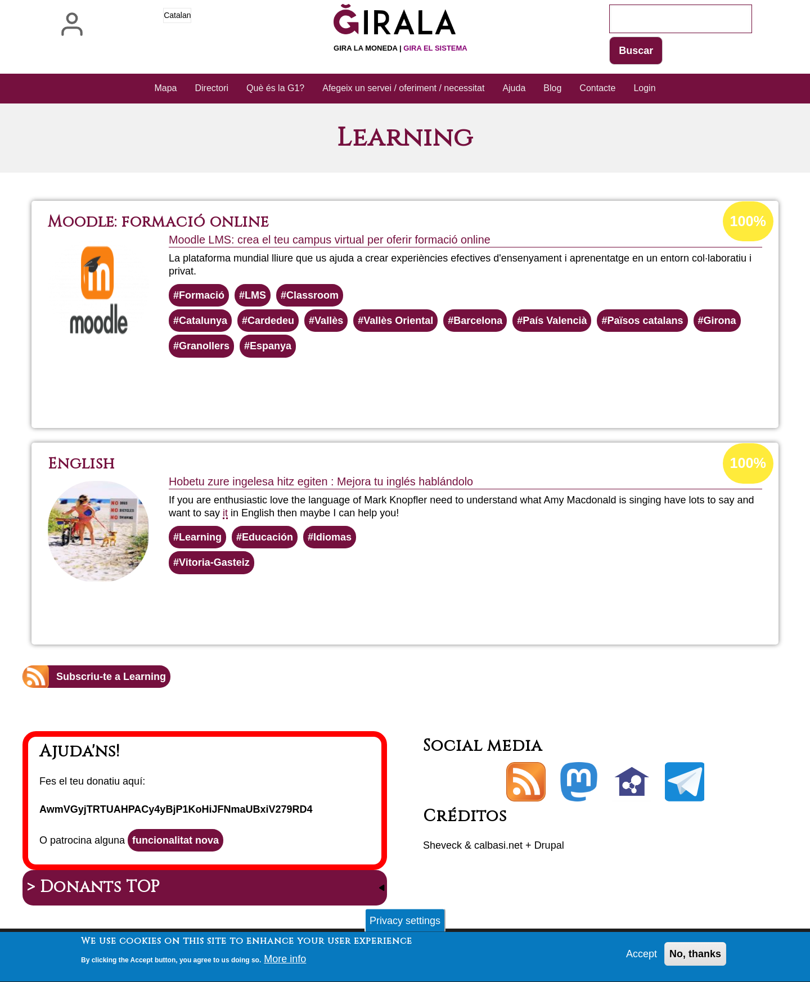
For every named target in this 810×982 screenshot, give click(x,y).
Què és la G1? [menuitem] (275, 88)
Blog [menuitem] (552, 88)
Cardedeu (271, 320)
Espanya (270, 346)
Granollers (204, 346)
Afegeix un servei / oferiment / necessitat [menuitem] (403, 88)
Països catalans (645, 320)
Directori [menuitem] (212, 88)
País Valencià (555, 320)
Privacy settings (405, 924)
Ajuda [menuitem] (513, 88)
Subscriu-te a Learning (111, 676)
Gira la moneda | (400, 48)
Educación (267, 537)
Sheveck (442, 845)
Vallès (328, 320)
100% (748, 221)
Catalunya (203, 320)
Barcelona (477, 320)
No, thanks (695, 957)
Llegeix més (430, 388)
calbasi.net (498, 845)
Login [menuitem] (644, 88)
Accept (641, 957)
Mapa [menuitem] (165, 88)
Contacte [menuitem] (597, 88)
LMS (255, 295)
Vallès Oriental (398, 320)
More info (285, 963)
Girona (720, 320)
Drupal (549, 845)
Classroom (312, 295)
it (225, 513)
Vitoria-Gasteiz (214, 562)
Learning (200, 537)
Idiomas (332, 537)
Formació (201, 295)
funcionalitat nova (175, 840)
